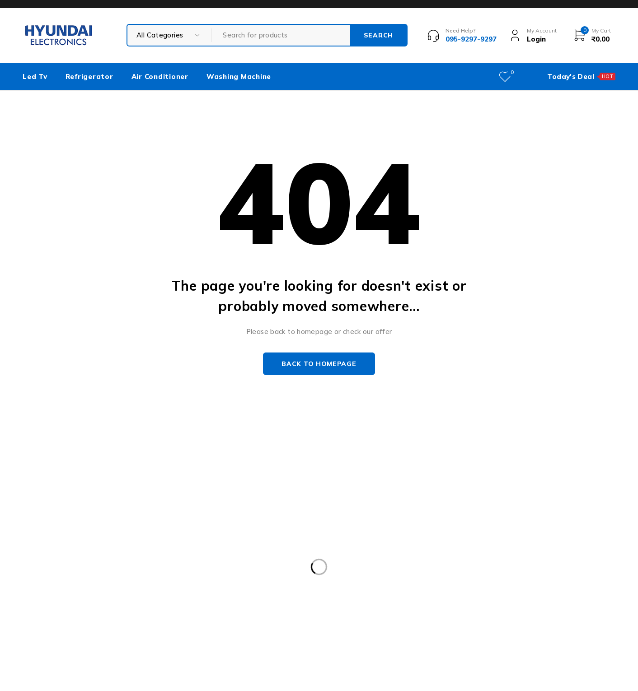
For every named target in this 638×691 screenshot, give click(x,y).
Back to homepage (318, 364)
